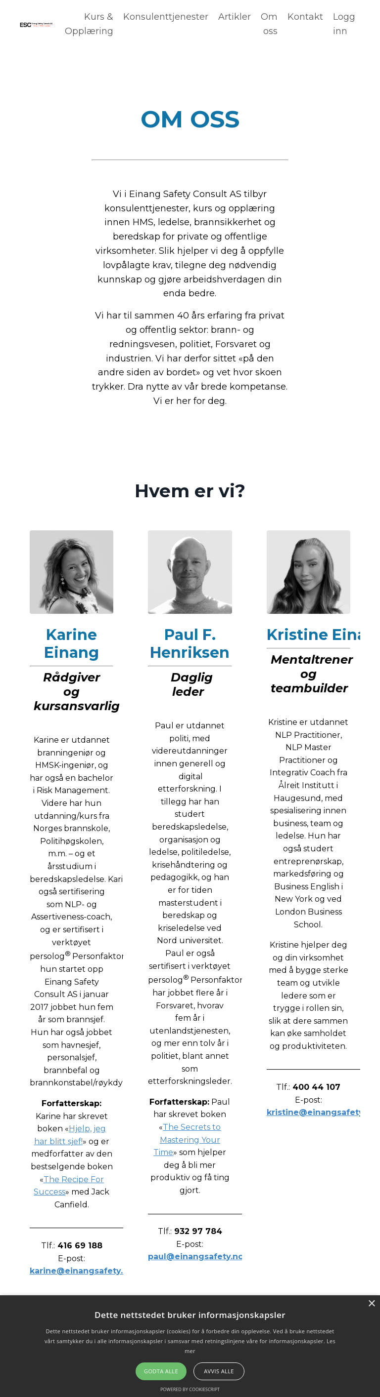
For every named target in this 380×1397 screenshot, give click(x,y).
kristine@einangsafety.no (321, 1112)
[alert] (190, 1346)
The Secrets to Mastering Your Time (187, 1139)
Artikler (234, 16)
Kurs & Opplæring (89, 24)
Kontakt (305, 16)
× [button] (371, 1304)
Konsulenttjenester (165, 16)
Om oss (269, 24)
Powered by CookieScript (190, 1389)
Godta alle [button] (161, 1371)
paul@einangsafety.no (195, 1256)
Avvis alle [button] (219, 1371)
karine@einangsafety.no (82, 1271)
